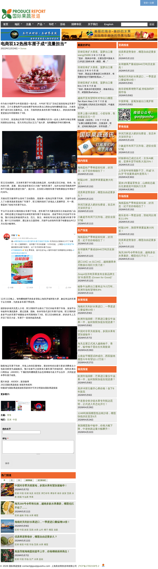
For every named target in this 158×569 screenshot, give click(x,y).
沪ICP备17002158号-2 (88, 566)
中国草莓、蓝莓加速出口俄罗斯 (136, 101)
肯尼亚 (37, 493)
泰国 (21, 544)
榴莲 (36, 515)
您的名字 (6, 429)
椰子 (46, 530)
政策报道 (83, 299)
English (108, 24)
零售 (9, 415)
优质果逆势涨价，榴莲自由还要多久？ (36, 536)
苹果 (31, 497)
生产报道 (83, 230)
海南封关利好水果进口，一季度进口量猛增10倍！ (42, 522)
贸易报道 (123, 45)
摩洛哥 (53, 493)
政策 (64, 493)
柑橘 (19, 497)
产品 (40, 24)
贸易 (69, 493)
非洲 (26, 493)
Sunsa (23, 48)
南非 (59, 493)
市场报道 (123, 196)
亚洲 (9, 419)
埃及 (31, 493)
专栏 (51, 24)
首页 (5, 24)
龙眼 (56, 530)
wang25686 (84, 55)
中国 (15, 419)
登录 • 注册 (149, 3)
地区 (17, 24)
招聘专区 (76, 24)
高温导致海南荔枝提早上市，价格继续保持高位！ (42, 551)
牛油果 (25, 497)
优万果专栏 (42, 480)
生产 (31, 559)
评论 (5, 438)
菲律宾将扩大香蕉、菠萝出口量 (95, 51)
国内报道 (83, 160)
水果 (31, 515)
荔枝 (41, 559)
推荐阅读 (29, 480)
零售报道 (123, 126)
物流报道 (83, 369)
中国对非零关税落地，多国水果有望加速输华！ (41, 485)
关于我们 (93, 24)
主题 (28, 24)
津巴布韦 (45, 493)
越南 (21, 515)
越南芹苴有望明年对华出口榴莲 (95, 98)
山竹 (41, 530)
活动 (62, 24)
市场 (26, 515)
